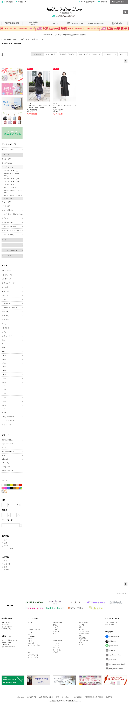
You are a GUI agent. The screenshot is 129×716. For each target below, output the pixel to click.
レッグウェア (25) (8, 234)
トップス (31, 634)
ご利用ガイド (21, 2)
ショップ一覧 (109, 624)
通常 (5, 543)
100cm (4, 355)
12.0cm (4, 378)
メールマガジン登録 (7, 2)
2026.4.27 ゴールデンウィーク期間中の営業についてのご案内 (65, 35)
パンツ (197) (6, 206)
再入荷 (6, 570)
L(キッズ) (5, 295)
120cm (4, 363)
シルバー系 (3, 491)
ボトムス (56, 631)
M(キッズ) (5, 291)
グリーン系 (8, 485)
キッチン (82, 625)
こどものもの (83, 640)
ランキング (5, 624)
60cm (3, 340)
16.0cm (4, 393)
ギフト (81, 644)
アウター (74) (6, 159)
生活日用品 (82, 638)
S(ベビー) (5, 324)
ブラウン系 (14, 485)
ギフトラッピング (34, 657)
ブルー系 (8, 488)
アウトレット (8, 548)
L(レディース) (6, 279)
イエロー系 (11, 485)
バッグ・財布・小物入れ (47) (12, 214)
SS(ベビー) (5, 320)
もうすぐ (7, 564)
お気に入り (102, 2)
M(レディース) (7, 275)
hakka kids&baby (96, 23)
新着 (5, 567)
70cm (3, 344)
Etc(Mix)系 (20, 488)
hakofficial (112, 659)
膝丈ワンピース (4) (10, 187)
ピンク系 (3, 488)
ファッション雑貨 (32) (9, 226)
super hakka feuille (33, 23)
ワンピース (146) (7, 167)
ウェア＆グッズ (84, 631)
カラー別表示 (50, 54)
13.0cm (4, 382)
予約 (5, 561)
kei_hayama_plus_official (117, 664)
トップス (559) (7, 163)
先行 (5, 540)
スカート (31, 639)
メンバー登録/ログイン (87, 2)
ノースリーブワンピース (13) (11, 175)
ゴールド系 (5, 491)
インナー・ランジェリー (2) (11, 230)
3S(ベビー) (5, 316)
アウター (31, 632)
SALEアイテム (6, 629)
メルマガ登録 (6, 642)
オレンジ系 (17, 488)
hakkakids (112, 650)
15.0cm (4, 390)
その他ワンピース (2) (11, 198)
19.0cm (4, 409)
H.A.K (54, 23)
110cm (4, 359)
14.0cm (4, 386)
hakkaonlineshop (114, 636)
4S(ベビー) (5, 311)
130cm (4, 367)
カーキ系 (14, 488)
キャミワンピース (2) (11, 170)
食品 (80, 642)
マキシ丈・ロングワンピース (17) (13, 191)
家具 (80, 636)
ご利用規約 (78, 697)
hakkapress (112, 641)
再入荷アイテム (7, 627)
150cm (4, 374)
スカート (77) (6, 202)
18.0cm (4, 405)
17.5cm (4, 401)
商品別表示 (37, 54)
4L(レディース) (7, 425)
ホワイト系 (3, 485)
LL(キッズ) (5, 299)
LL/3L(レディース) (8, 421)
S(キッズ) (5, 287)
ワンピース (31, 636)
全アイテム (31, 622)
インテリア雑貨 (84, 634)
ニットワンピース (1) (11, 184)
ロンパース (57, 650)
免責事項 (109, 697)
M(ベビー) (5, 328)
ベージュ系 (17, 485)
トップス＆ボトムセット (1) (13, 195)
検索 (125, 12)
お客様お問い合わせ (46, 697)
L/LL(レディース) (8, 417)
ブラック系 (11, 488)
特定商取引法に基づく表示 (94, 697)
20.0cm (4, 413)
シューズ (31, 643)
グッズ (55, 634)
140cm (4, 371)
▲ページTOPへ (122, 593)
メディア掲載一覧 (111, 622)
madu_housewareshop (116, 669)
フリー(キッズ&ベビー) (10, 307)
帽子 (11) (5, 218)
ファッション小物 (34, 645)
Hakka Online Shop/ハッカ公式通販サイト (64, 10)
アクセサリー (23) (8, 222)
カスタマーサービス (8, 647)
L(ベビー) (5, 332)
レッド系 (20, 485)
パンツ (30, 641)
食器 (80, 627)
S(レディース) (6, 271)
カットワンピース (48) (11, 179)
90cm (3, 351)
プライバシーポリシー (63, 697)
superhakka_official (115, 655)
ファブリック (83, 629)
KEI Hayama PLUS (75, 23)
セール (6, 546)
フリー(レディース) (8, 283)
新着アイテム (6, 622)
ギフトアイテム (33, 655)
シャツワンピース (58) (11, 181)
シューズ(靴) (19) (7, 210)
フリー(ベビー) (7, 336)
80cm (3, 348)
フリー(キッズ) (7, 303)
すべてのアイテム (8, 149)
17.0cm (4, 397)
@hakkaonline (113, 646)
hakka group (20, 697)
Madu (117, 23)
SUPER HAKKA (12, 23)
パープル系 (5, 488)
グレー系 (5, 485)
